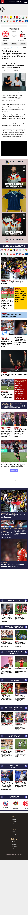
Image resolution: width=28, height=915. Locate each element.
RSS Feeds (14, 905)
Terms (14, 890)
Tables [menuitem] (18, 2)
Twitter (14, 901)
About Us (14, 878)
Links (14, 908)
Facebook (14, 903)
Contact (14, 880)
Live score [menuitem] (11, 2)
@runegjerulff (14, 76)
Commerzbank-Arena (14, 57)
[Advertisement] (14, 29)
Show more (14, 529)
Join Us (14, 883)
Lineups (5, 72)
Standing (14, 72)
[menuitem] (3, 1)
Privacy (14, 893)
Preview (23, 72)
